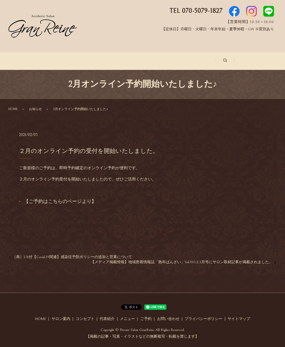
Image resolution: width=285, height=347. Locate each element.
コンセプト (97, 61)
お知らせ (35, 108)
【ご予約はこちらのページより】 (60, 201)
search (264, 61)
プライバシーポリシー (203, 318)
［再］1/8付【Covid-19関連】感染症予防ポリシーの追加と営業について (72, 256)
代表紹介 (133, 61)
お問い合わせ (234, 61)
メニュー (166, 61)
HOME (13, 108)
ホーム (26, 61)
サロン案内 (59, 61)
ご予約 (198, 61)
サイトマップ (239, 318)
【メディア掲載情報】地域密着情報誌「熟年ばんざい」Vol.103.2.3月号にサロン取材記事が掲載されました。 (182, 261)
